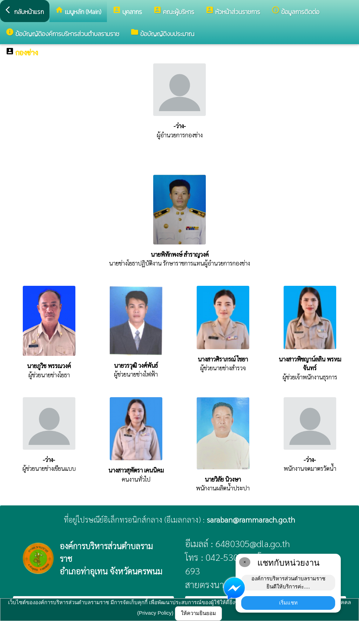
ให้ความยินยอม (198, 613)
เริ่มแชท (288, 603)
